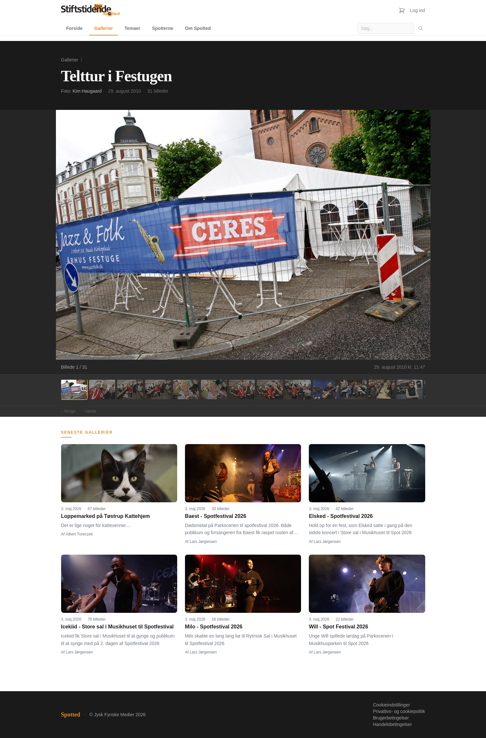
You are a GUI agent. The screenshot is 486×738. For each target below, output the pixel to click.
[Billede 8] (270, 389)
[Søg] (420, 28)
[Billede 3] (130, 389)
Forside (74, 28)
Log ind (417, 10)
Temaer (132, 28)
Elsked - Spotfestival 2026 (341, 516)
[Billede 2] (102, 389)
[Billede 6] (214, 389)
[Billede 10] (326, 389)
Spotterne (162, 28)
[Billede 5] (186, 389)
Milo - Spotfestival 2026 (214, 626)
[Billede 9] (298, 389)
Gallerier (103, 28)
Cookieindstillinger (391, 704)
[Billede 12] (382, 389)
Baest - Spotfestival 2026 (215, 516)
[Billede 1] (74, 389)
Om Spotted (198, 28)
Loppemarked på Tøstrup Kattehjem (105, 516)
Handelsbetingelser (392, 724)
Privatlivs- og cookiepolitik (399, 711)
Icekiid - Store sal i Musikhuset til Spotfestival (117, 626)
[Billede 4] (158, 389)
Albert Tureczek (79, 534)
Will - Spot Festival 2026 (338, 626)
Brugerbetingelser (391, 717)
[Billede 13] (410, 389)
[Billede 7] (242, 389)
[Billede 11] (354, 389)
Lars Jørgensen (203, 541)
